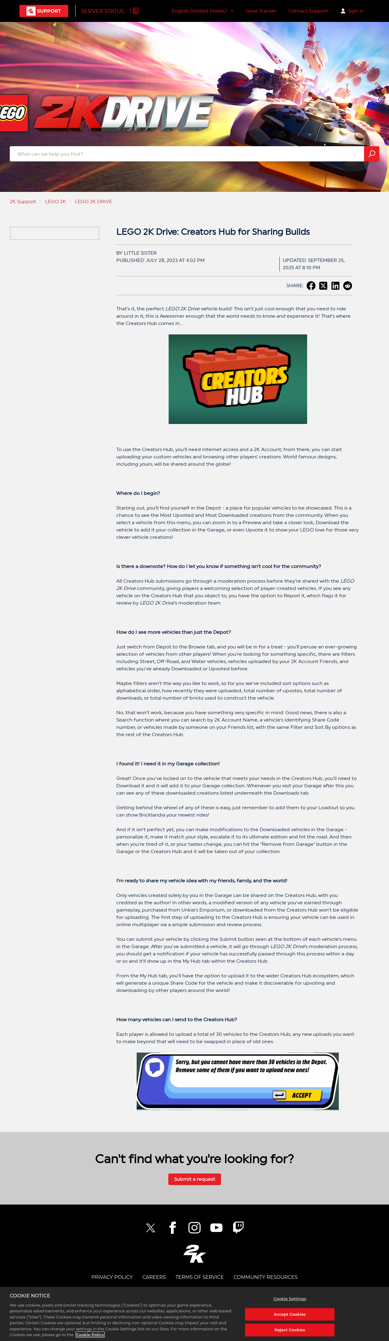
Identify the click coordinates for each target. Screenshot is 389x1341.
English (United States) (200, 11)
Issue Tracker (261, 11)
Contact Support (308, 11)
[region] (194, 1314)
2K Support (23, 201)
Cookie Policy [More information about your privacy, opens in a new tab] (90, 1334)
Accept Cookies (290, 1314)
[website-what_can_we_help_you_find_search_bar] (194, 153)
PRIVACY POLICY (111, 1277)
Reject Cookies (290, 1329)
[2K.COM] (194, 1254)
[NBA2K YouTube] (216, 1228)
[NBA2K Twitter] (151, 1228)
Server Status (102, 11)
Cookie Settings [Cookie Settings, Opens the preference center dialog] (290, 1298)
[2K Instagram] (194, 1228)
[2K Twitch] (238, 1228)
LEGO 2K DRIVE (93, 201)
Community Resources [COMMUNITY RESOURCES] (265, 1277)
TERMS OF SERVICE (200, 1277)
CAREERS (154, 1277)
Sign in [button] (356, 11)
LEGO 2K (55, 201)
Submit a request (194, 1179)
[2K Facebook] (172, 1228)
